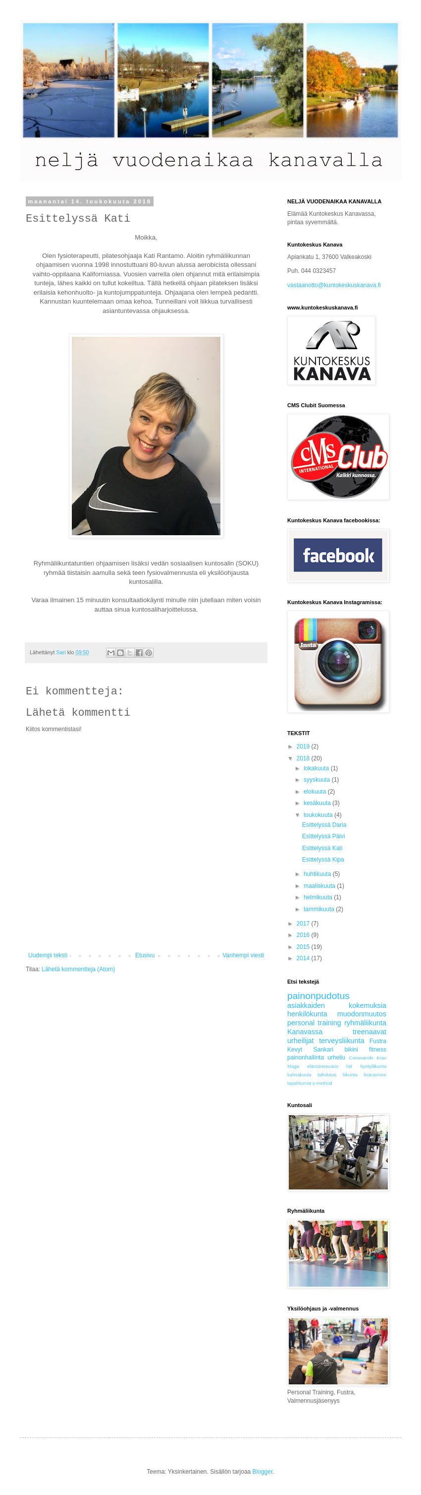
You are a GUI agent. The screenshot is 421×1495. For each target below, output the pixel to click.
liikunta (350, 1074)
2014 (304, 958)
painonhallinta (305, 1057)
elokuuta (316, 791)
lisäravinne (375, 1074)
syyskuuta (318, 779)
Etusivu (145, 955)
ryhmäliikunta (365, 1023)
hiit (349, 1066)
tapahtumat (299, 1083)
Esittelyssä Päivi (323, 836)
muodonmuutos (361, 1014)
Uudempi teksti (47, 955)
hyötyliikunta (373, 1066)
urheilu (336, 1057)
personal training (314, 1023)
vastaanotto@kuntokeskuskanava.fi (334, 285)
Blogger (263, 1471)
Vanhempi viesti (243, 955)
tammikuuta (320, 909)
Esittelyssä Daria (324, 824)
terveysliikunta (341, 1041)
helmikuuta (319, 897)
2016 (304, 935)
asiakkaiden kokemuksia (336, 1005)
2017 (304, 923)
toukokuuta (319, 814)
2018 (304, 758)
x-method (322, 1083)
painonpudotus (318, 996)
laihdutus (326, 1074)
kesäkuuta (318, 803)
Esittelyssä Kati (322, 848)
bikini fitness (365, 1049)
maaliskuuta (320, 885)
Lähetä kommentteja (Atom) (78, 969)
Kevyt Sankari (310, 1049)
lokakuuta (317, 768)
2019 (304, 746)
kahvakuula (299, 1074)
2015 (304, 946)
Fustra (377, 1041)
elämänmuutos (322, 1066)
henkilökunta (307, 1014)
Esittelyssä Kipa (323, 859)
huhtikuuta (318, 874)
